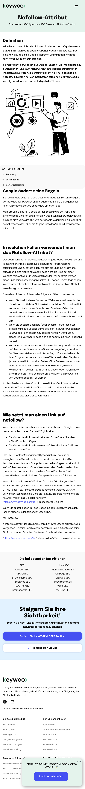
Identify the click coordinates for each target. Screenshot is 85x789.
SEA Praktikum (49, 749)
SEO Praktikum (49, 744)
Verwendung (10, 179)
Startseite (15, 24)
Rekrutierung (48, 724)
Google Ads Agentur (12, 739)
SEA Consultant (50, 739)
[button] (76, 6)
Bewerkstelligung (13, 184)
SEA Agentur (9, 729)
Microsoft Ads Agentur (14, 744)
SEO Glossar (47, 24)
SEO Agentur (30, 24)
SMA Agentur (9, 734)
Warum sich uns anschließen (56, 729)
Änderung (9, 174)
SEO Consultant (50, 734)
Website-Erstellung (12, 749)
